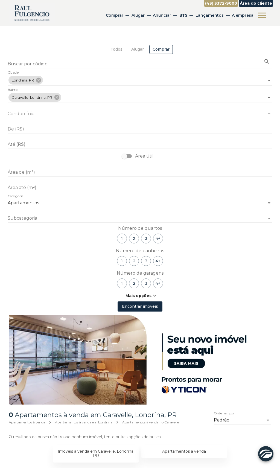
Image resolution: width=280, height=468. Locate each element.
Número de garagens (140, 273)
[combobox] (140, 78)
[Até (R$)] (140, 144)
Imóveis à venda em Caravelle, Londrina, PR (96, 453)
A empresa (242, 15)
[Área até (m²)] (140, 187)
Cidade (13, 72)
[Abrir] (269, 80)
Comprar (114, 15)
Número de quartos (140, 228)
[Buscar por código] (140, 64)
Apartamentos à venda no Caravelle (150, 422)
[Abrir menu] (262, 15)
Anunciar (162, 15)
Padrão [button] (221, 420)
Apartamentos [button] (23, 202)
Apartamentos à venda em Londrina (83, 422)
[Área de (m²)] (140, 172)
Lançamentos (209, 15)
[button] (25, 80)
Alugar (137, 15)
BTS (183, 15)
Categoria (16, 196)
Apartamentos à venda (27, 422)
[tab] (116, 49)
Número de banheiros (140, 250)
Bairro (13, 90)
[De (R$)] (140, 129)
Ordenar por (224, 413)
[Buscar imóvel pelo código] (267, 61)
